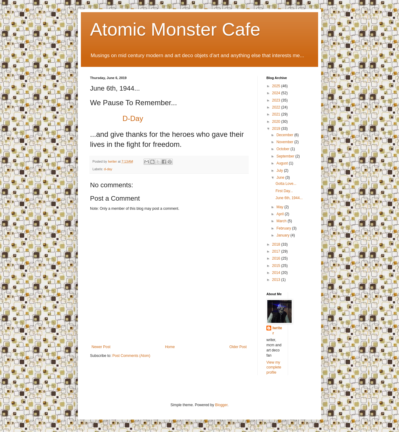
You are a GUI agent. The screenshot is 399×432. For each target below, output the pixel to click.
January (283, 235)
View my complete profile (273, 367)
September (285, 156)
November (285, 142)
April (280, 214)
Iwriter (277, 330)
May (280, 207)
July (280, 170)
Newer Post (101, 347)
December (285, 135)
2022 (276, 107)
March (282, 221)
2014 (276, 273)
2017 (276, 251)
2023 (276, 100)
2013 (276, 280)
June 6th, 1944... (289, 198)
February (284, 228)
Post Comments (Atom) (131, 356)
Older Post (238, 347)
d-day (108, 169)
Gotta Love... (286, 183)
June (280, 177)
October (283, 149)
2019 (276, 128)
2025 (276, 86)
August (282, 163)
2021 (276, 114)
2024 (276, 93)
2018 (276, 244)
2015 (276, 266)
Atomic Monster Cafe (175, 29)
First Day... (284, 191)
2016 (276, 258)
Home (170, 347)
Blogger (221, 405)
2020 (276, 121)
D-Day (133, 118)
